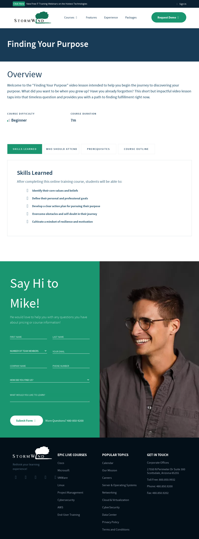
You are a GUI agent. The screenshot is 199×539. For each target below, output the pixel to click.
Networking (109, 492)
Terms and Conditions (115, 529)
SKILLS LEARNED (25, 149)
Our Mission (109, 470)
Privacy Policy (110, 522)
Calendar (107, 463)
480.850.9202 (160, 493)
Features (91, 17)
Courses (71, 17)
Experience (111, 17)
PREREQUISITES (98, 149)
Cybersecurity (66, 500)
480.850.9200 (164, 486)
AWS (60, 507)
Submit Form (26, 420)
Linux (61, 485)
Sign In (180, 3)
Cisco (61, 463)
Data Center (109, 514)
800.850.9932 (167, 479)
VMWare (63, 478)
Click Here (18, 3)
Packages (131, 17)
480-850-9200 (75, 420)
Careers (107, 478)
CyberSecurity (111, 507)
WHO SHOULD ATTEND (61, 149)
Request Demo (169, 17)
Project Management (70, 492)
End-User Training (69, 514)
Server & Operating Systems (119, 485)
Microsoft (63, 470)
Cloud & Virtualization (115, 500)
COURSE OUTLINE (136, 149)
